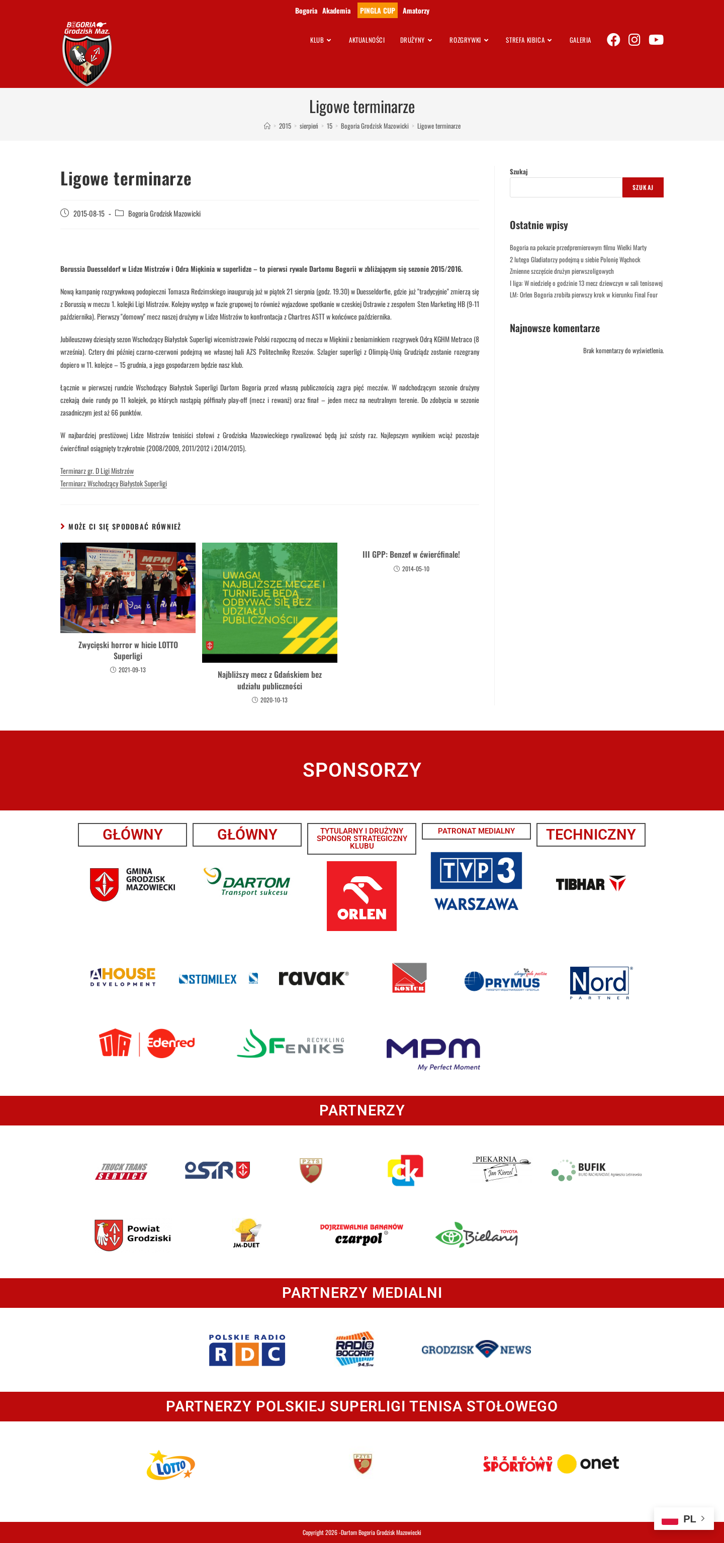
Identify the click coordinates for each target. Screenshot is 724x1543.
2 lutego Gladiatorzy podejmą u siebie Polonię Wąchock (575, 259)
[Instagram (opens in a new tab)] (634, 39)
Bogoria (306, 10)
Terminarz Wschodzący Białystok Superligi (113, 483)
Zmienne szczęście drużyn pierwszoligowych (562, 271)
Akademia (336, 10)
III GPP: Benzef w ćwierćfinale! (411, 554)
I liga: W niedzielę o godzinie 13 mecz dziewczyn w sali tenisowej (586, 283)
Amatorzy (416, 10)
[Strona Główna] (267, 126)
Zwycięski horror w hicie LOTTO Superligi (128, 650)
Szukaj (519, 171)
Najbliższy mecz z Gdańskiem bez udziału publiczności (270, 680)
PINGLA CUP (377, 10)
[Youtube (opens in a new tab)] (656, 39)
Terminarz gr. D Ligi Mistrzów (97, 470)
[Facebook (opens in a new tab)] (613, 39)
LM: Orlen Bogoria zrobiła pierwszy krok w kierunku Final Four (584, 294)
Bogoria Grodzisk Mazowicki (164, 213)
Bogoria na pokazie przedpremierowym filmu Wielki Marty (578, 247)
